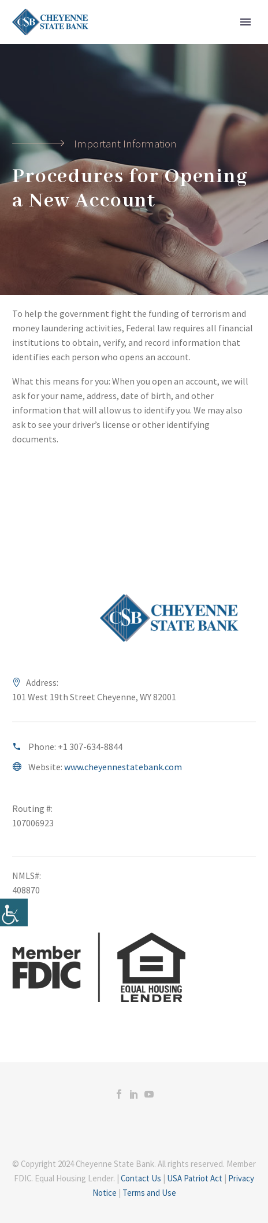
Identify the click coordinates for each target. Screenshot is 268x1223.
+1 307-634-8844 (90, 746)
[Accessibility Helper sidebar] (14, 912)
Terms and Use (149, 1192)
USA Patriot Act (194, 1178)
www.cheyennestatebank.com (123, 767)
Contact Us (141, 1178)
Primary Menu (245, 22)
